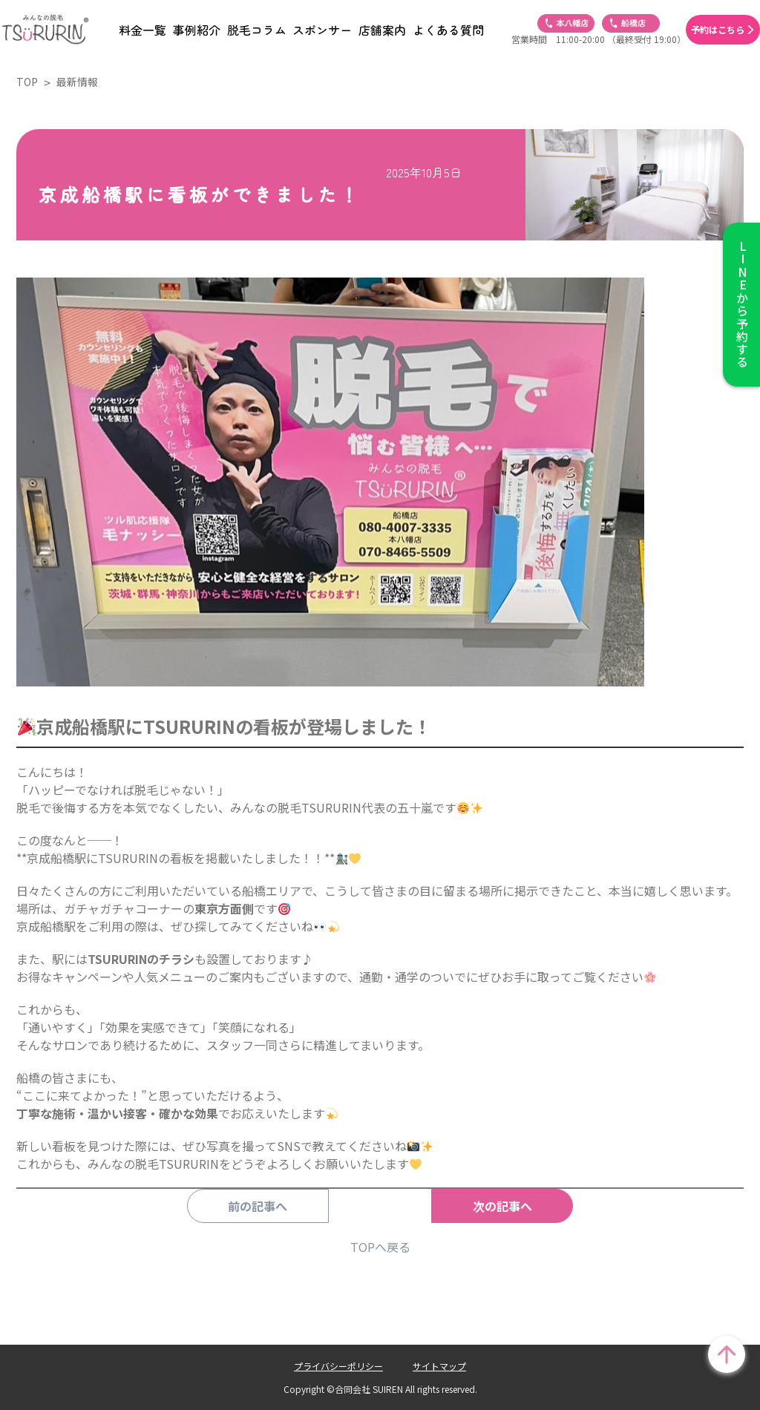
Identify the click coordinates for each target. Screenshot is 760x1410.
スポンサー (322, 30)
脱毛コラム (256, 30)
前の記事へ (279, 1206)
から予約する (741, 304)
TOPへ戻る (380, 1247)
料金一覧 (142, 30)
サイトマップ (439, 1366)
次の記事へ (480, 1206)
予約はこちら (717, 30)
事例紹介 (196, 30)
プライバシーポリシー (338, 1366)
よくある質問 (448, 30)
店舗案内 (382, 30)
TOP (27, 81)
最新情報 (77, 81)
